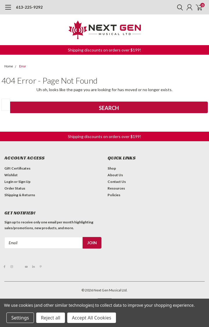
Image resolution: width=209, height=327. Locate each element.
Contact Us (117, 181)
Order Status (14, 188)
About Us (115, 175)
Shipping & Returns (19, 195)
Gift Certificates (17, 168)
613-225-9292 (29, 7)
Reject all (50, 318)
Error (22, 66)
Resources (116, 188)
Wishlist (11, 175)
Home (8, 66)
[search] (178, 7)
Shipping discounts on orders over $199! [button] (104, 49)
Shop (112, 168)
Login (8, 181)
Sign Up (24, 181)
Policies (114, 195)
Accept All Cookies (91, 318)
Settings (20, 318)
